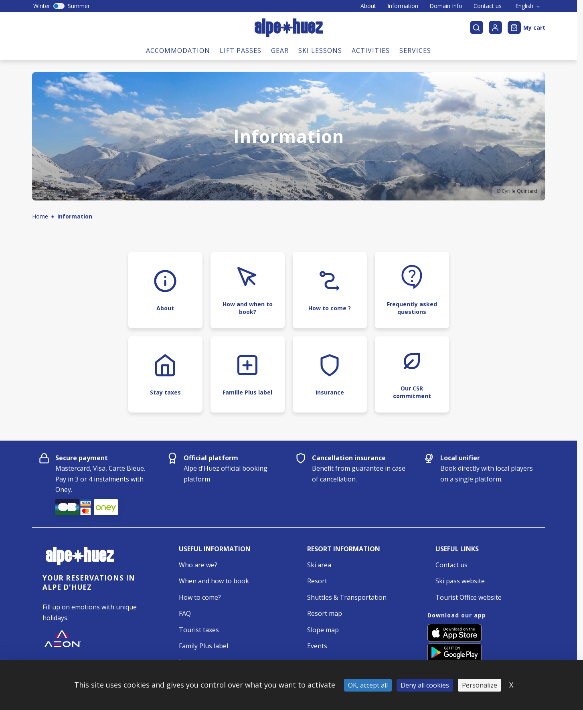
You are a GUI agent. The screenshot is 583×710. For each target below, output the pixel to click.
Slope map (323, 629)
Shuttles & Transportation (347, 597)
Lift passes (240, 50)
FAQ (185, 613)
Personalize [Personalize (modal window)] (479, 685)
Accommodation (178, 50)
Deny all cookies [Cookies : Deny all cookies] (425, 685)
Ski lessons (320, 50)
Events (317, 645)
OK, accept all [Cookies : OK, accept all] (368, 685)
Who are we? (198, 564)
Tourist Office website (468, 597)
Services (415, 50)
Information (402, 6)
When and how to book (214, 580)
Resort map (324, 613)
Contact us (488, 6)
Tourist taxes (199, 629)
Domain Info (445, 6)
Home (40, 216)
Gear (280, 50)
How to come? (200, 597)
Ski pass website (460, 580)
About (368, 6)
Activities (371, 50)
